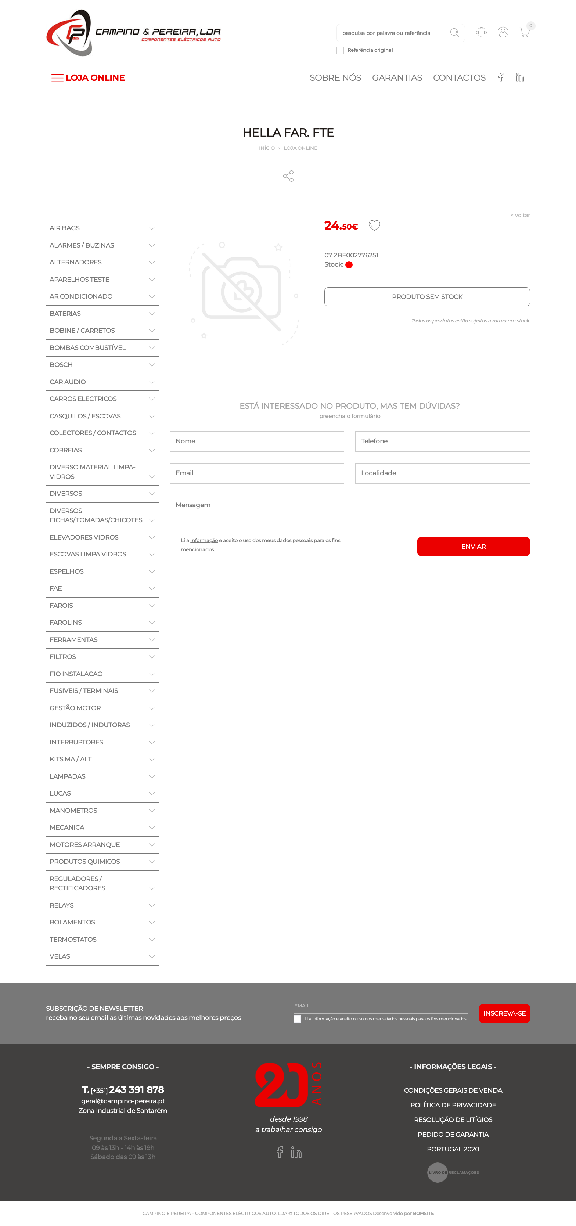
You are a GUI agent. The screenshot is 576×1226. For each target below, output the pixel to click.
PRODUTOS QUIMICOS (85, 861)
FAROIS (61, 605)
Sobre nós (335, 78)
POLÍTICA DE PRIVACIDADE (453, 1105)
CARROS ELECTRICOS (83, 399)
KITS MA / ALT (70, 759)
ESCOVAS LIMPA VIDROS (88, 554)
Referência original (370, 50)
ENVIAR (473, 546)
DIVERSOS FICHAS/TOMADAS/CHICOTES (96, 515)
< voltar (520, 215)
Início (267, 148)
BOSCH (61, 364)
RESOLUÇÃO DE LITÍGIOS (453, 1120)
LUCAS (60, 793)
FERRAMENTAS (73, 639)
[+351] (123, 1091)
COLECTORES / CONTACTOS (93, 433)
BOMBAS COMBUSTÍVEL (88, 347)
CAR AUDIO (68, 382)
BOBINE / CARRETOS (82, 330)
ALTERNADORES (75, 262)
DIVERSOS (66, 493)
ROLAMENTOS (72, 922)
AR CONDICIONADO (81, 296)
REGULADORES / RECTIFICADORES (77, 883)
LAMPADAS (67, 776)
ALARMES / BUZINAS (82, 245)
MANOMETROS (73, 810)
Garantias (397, 78)
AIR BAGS (64, 228)
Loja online (300, 148)
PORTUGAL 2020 (453, 1149)
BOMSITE (423, 1213)
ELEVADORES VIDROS (84, 537)
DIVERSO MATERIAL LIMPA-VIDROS (93, 472)
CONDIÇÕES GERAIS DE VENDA (453, 1090)
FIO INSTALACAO (76, 674)
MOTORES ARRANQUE (85, 844)
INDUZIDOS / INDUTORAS (90, 725)
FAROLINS (66, 622)
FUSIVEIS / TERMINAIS (84, 691)
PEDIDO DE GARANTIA (453, 1134)
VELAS (60, 956)
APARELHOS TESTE (79, 279)
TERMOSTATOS (73, 939)
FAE (56, 588)
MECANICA (67, 827)
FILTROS (63, 656)
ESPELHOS (66, 571)
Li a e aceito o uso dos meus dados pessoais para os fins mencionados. (260, 544)
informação (204, 540)
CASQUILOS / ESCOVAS (85, 416)
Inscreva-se (504, 1013)
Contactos (459, 78)
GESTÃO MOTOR (75, 708)
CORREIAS (66, 450)
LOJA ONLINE (88, 78)
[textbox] (400, 33)
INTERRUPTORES (76, 742)
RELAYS (61, 905)
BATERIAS (65, 313)
